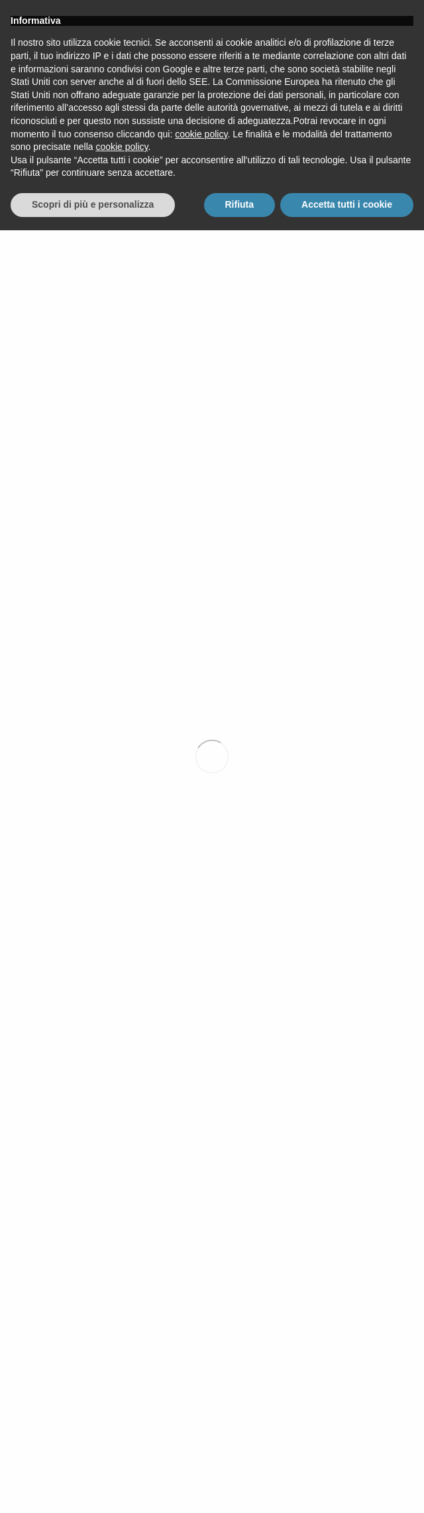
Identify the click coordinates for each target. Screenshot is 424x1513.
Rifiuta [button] (239, 1487)
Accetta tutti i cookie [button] (346, 1487)
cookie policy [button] (201, 1416)
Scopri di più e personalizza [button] (93, 1487)
